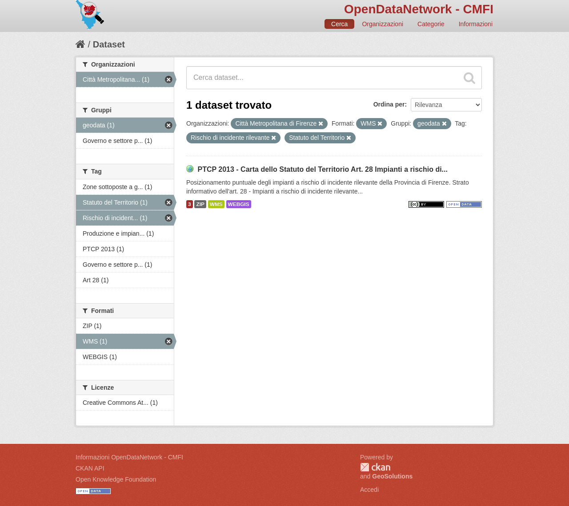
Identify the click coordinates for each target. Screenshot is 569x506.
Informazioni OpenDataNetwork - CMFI (129, 457)
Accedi (369, 489)
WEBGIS (238, 204)
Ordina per (389, 104)
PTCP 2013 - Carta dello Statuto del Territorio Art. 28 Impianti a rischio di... (322, 169)
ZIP (200, 204)
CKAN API (90, 468)
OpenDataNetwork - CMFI (418, 9)
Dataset (109, 44)
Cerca (339, 24)
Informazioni (476, 24)
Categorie (431, 24)
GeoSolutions (392, 476)
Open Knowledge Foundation (116, 479)
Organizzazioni (382, 24)
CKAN (375, 467)
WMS (216, 204)
